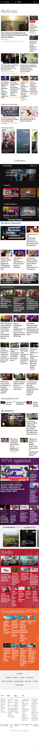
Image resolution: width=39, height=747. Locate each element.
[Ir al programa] (19, 175)
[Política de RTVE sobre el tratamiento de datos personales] (5, 725)
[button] (37, 175)
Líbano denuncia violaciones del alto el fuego (12, 41)
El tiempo (35, 681)
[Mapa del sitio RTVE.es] (27, 725)
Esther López (28, 681)
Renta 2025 (8, 677)
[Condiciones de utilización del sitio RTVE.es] (1, 725)
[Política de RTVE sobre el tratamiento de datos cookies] (11, 726)
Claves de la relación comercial (9, 73)
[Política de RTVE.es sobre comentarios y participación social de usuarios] (36, 725)
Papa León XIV (29, 677)
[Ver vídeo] (11, 537)
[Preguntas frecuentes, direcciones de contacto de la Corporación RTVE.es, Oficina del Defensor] (30, 724)
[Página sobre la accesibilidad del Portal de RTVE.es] (22, 724)
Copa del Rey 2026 (18, 681)
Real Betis (15, 677)
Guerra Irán (22, 677)
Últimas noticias (19, 685)
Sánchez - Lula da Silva (7, 681)
